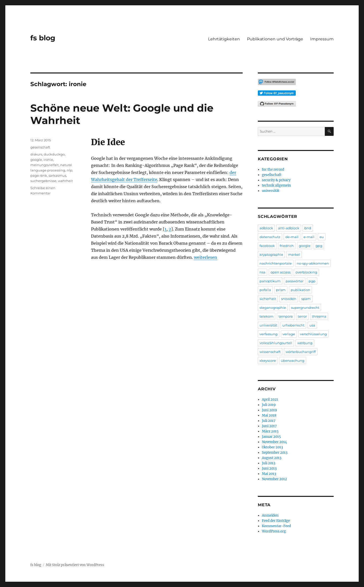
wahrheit (65, 181)
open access (280, 272)
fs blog (42, 38)
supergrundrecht (305, 307)
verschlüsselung (313, 334)
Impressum (322, 39)
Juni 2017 (269, 426)
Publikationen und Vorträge (275, 39)
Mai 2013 (269, 474)
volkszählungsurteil (276, 343)
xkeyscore (268, 361)
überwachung (292, 361)
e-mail (309, 237)
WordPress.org (274, 531)
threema (319, 316)
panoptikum (270, 281)
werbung (304, 343)
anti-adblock (288, 228)
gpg (318, 246)
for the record (273, 169)
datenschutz (270, 237)
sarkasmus (57, 175)
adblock (266, 228)
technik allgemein (276, 185)
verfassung (269, 334)
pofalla (265, 290)
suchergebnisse (43, 181)
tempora (286, 316)
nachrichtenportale (276, 263)
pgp (312, 281)
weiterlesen (205, 257)
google (36, 160)
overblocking (306, 272)
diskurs (36, 154)
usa (312, 325)
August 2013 (271, 458)
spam (306, 299)
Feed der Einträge (276, 521)
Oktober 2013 (272, 447)
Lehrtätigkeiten (224, 39)
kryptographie (271, 254)
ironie (48, 160)
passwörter (295, 281)
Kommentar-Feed (276, 526)
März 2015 (270, 431)
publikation (300, 290)
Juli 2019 (269, 405)
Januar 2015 (271, 437)
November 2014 (274, 442)
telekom (267, 316)
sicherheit (268, 299)
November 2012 (274, 479)
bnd (307, 228)
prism (281, 290)
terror (302, 316)
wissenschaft (270, 352)
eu (322, 237)
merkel (294, 254)
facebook (267, 246)
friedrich (287, 246)
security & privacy (276, 180)
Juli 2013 (268, 463)
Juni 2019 (269, 410)
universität (270, 191)
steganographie (273, 307)
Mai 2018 (269, 415)
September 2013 (274, 452)
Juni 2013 (269, 468)
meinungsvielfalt (44, 165)
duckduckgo (54, 154)
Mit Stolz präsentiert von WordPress (75, 565)
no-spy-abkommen (313, 263)
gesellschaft (40, 147)
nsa (262, 272)
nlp (69, 170)
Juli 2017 (269, 421)
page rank (38, 175)
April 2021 (270, 399)
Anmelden (270, 515)
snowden (288, 299)
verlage (289, 334)
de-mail (292, 237)
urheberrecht (293, 325)
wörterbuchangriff (301, 352)
